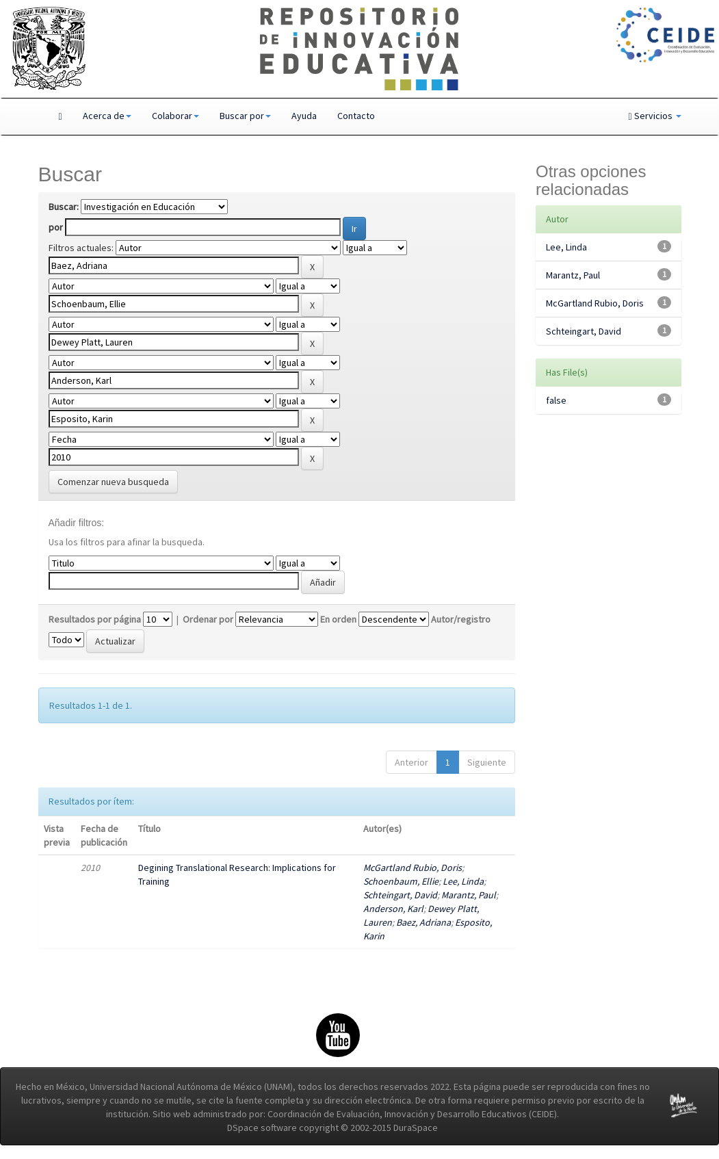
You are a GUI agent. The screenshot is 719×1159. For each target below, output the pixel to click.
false (556, 400)
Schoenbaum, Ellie (401, 881)
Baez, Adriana (423, 922)
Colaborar (175, 115)
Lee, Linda (463, 881)
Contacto (356, 115)
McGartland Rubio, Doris (412, 867)
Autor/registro (461, 619)
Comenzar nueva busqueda (113, 482)
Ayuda (304, 115)
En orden (338, 619)
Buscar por (245, 115)
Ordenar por (208, 619)
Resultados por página (95, 619)
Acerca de (107, 115)
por (56, 227)
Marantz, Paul (468, 895)
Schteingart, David (400, 895)
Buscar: (64, 206)
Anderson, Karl (393, 908)
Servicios (654, 115)
